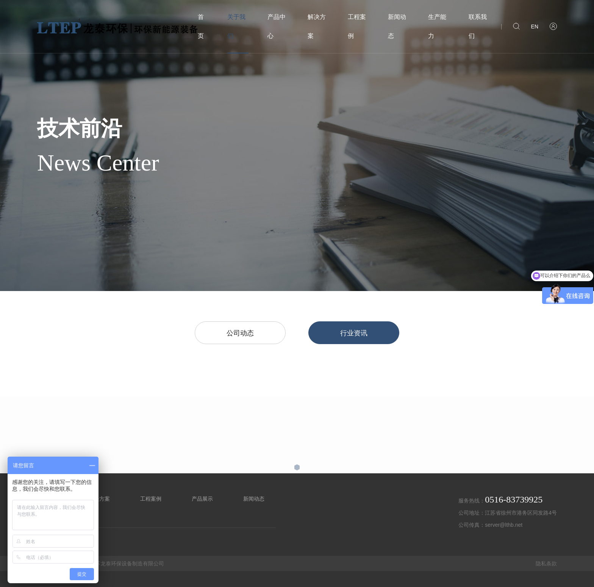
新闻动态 (397, 26)
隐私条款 (546, 563)
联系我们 (478, 26)
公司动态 (240, 333)
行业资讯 (353, 333)
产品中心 (276, 26)
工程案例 (357, 26)
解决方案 (317, 26)
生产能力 (437, 26)
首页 (201, 26)
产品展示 (202, 498)
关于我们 (236, 26)
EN (534, 26)
